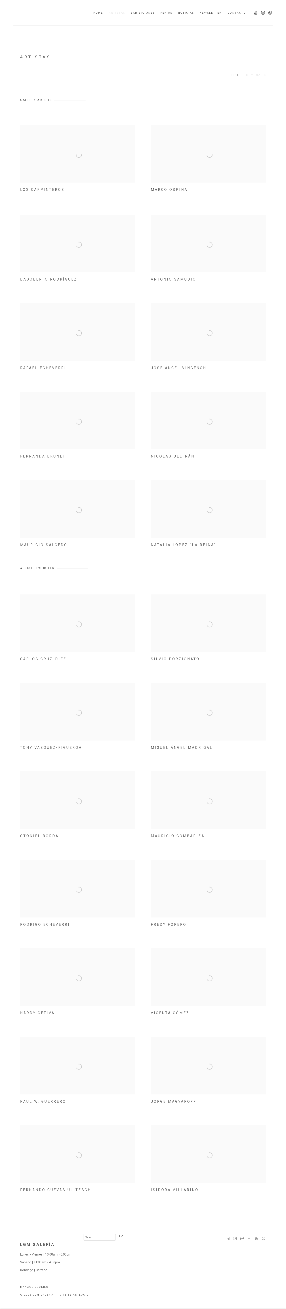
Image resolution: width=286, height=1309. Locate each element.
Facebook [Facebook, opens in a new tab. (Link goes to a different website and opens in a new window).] (249, 1238)
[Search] (100, 1237)
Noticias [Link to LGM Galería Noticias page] (186, 12)
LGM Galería (46, 12)
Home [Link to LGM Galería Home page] (98, 12)
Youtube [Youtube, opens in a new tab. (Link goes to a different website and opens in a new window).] (254, 11)
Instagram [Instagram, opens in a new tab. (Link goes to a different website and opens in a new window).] (261, 11)
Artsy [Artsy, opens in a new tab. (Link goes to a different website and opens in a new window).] (227, 1238)
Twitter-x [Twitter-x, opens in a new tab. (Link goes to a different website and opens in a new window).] (263, 1238)
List (235, 75)
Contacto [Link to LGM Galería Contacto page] (236, 12)
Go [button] (121, 1236)
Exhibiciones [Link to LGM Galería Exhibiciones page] (143, 12)
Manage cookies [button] (34, 1287)
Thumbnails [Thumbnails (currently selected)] (255, 75)
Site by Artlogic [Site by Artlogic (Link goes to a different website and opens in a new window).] (74, 1294)
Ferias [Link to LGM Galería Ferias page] (166, 12)
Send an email (269, 11)
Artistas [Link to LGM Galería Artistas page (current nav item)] (117, 12)
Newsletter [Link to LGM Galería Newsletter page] (211, 12)
